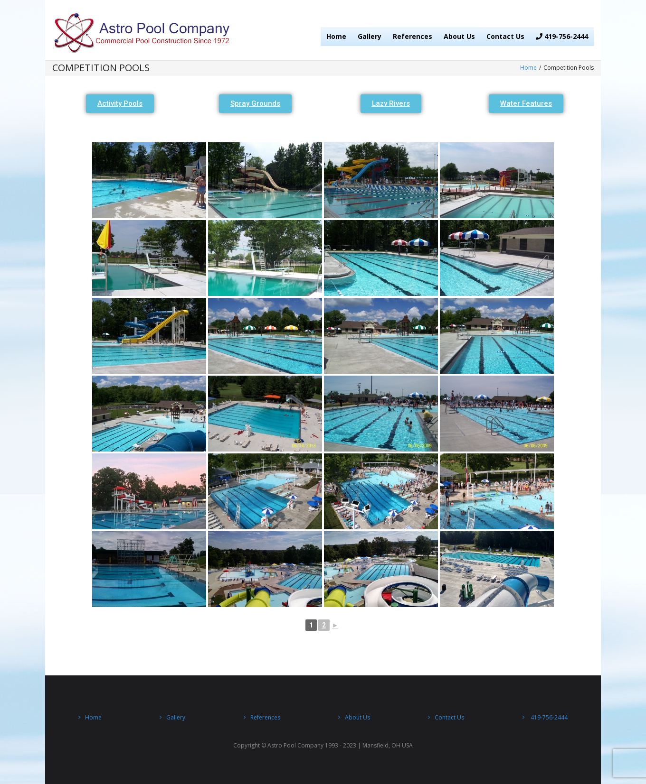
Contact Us (505, 36)
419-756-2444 (562, 36)
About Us (459, 36)
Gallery (369, 36)
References (412, 36)
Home (336, 36)
